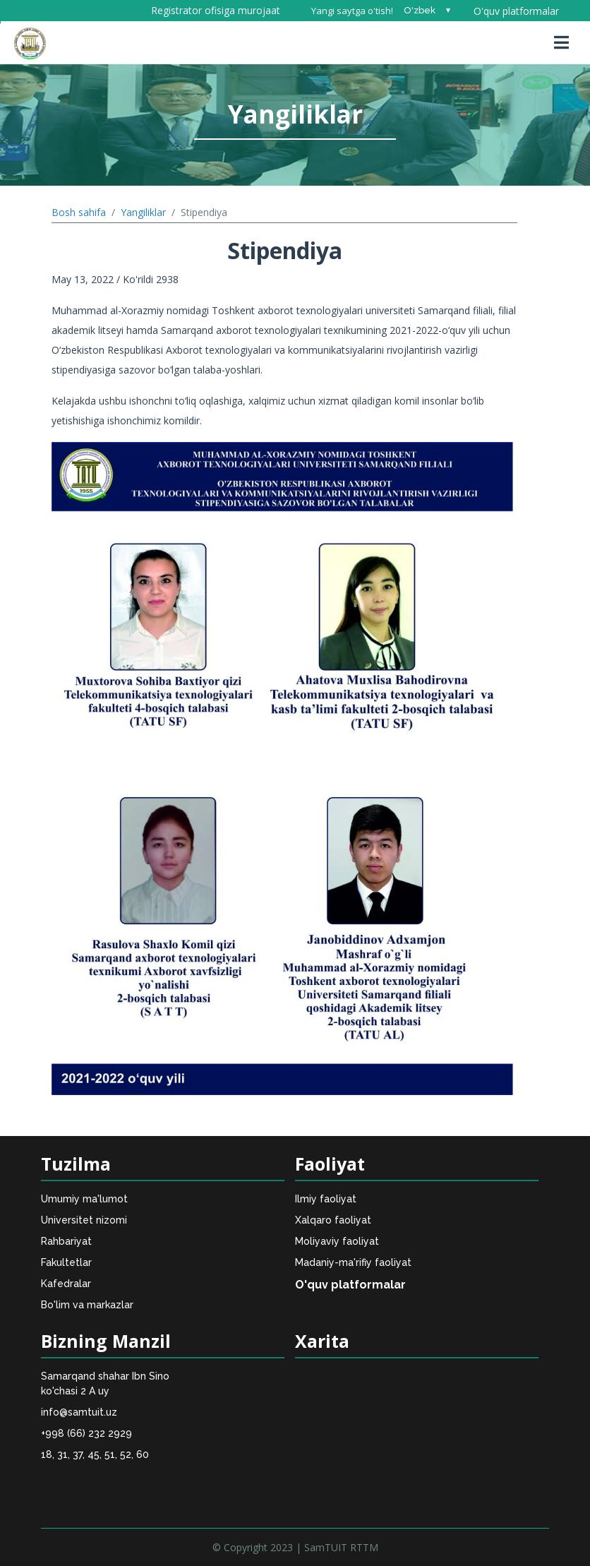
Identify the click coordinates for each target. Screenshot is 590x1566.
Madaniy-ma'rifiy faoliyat (353, 1262)
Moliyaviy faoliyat (337, 1241)
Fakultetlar (66, 1262)
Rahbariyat (66, 1241)
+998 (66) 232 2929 (86, 1433)
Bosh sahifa (79, 212)
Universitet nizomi (84, 1220)
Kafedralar (66, 1283)
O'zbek (419, 10)
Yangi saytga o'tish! (352, 10)
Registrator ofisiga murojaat (215, 10)
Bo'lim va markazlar (87, 1304)
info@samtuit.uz (79, 1412)
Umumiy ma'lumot (84, 1199)
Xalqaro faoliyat (333, 1220)
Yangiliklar (143, 212)
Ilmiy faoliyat (325, 1199)
